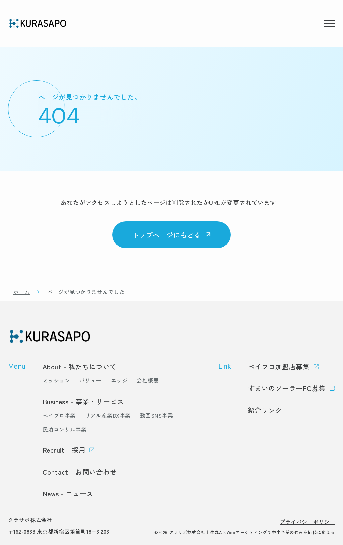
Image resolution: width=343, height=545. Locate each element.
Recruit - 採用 (64, 450)
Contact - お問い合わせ (80, 472)
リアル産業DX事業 (108, 415)
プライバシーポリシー (307, 522)
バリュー (90, 380)
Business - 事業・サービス (83, 401)
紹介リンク (265, 410)
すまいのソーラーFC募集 (287, 388)
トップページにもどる (166, 235)
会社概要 (148, 380)
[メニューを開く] (329, 23)
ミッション (56, 380)
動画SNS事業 (156, 415)
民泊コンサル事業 (65, 429)
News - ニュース (68, 493)
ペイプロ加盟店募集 (279, 366)
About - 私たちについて (80, 366)
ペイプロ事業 (59, 415)
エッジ (119, 380)
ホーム (21, 292)
